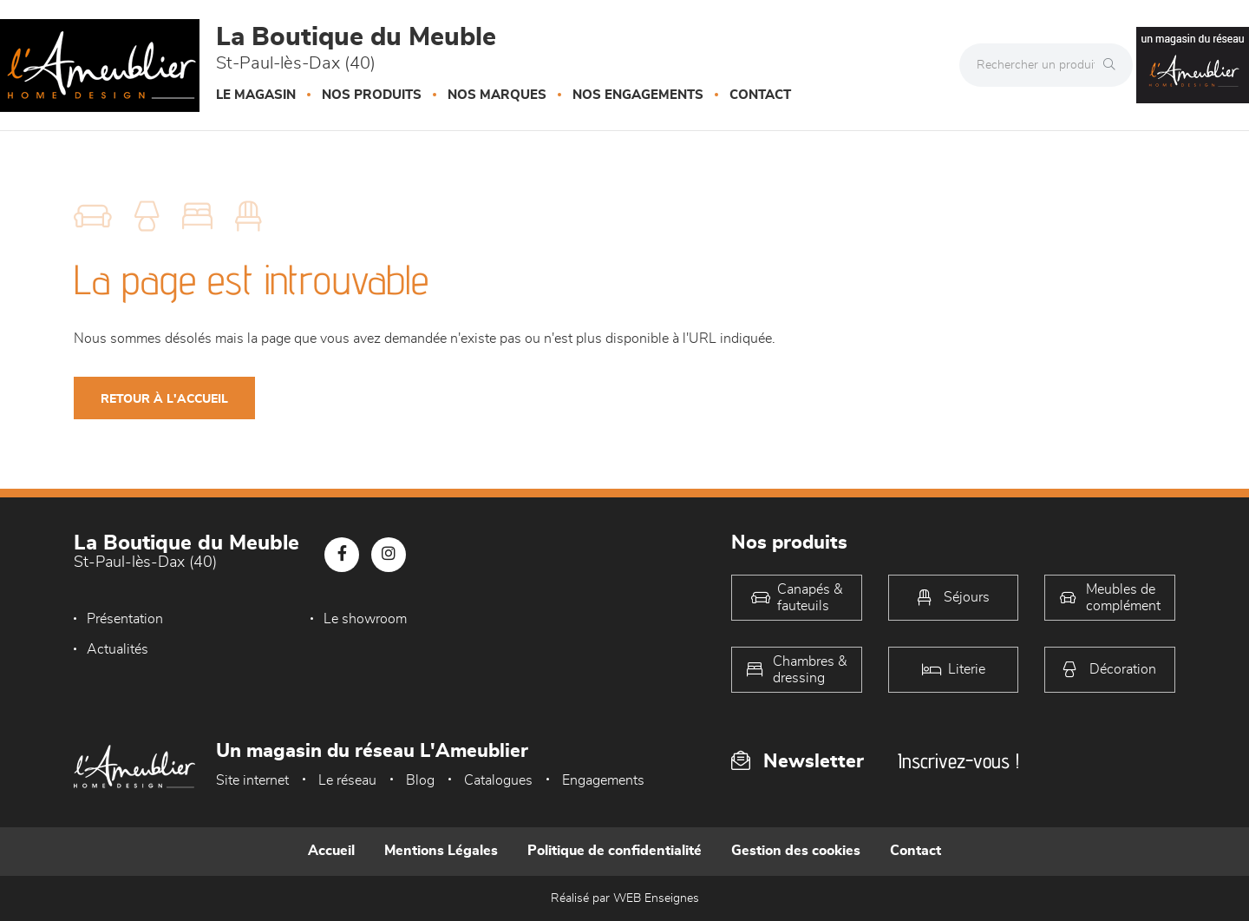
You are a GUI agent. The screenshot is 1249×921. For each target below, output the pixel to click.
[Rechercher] (1114, 65)
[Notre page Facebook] (341, 554)
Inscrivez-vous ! (958, 760)
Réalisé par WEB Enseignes (625, 898)
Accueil (331, 851)
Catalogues (498, 780)
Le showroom (334, 619)
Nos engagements (637, 95)
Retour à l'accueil (164, 399)
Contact (760, 95)
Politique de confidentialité (614, 851)
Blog (420, 780)
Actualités (528, 619)
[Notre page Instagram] (388, 554)
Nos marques (497, 95)
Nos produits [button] (372, 95)
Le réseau (347, 780)
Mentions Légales (441, 851)
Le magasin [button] (256, 95)
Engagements (603, 780)
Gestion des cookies (795, 851)
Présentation (125, 619)
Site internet (252, 780)
